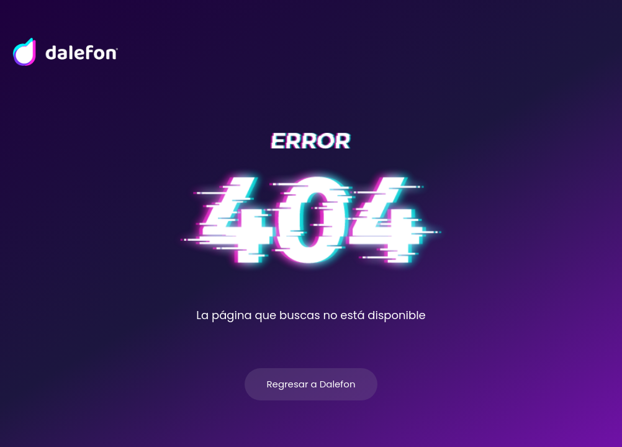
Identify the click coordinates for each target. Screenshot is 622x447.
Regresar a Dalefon (310, 384)
